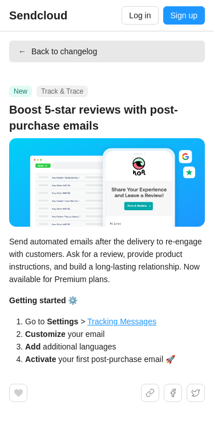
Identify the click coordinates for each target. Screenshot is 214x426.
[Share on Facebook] (173, 393)
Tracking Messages (121, 321)
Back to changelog (57, 51)
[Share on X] (196, 393)
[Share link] (150, 393)
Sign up (184, 15)
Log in (140, 15)
